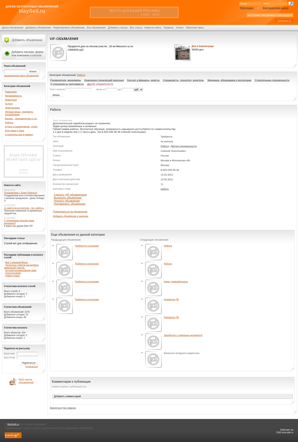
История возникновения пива (20, 270)
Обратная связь (195, 27)
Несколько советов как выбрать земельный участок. (21, 266)
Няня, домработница (176, 281)
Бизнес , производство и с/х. (21, 118)
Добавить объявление (38, 27)
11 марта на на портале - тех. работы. (24, 208)
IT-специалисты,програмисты (67, 84)
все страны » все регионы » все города (270, 15)
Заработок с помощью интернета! (183, 335)
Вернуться (56, 407)
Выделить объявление (68, 197)
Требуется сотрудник (87, 245)
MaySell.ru (32, 11)
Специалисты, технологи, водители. (183, 80)
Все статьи (136, 27)
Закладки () (284, 20)
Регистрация (246, 8)
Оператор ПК (171, 299)
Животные (11, 99)
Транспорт (11, 91)
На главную (69, 407)
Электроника (12, 107)
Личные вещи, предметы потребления (19, 113)
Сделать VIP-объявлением (70, 194)
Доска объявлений (12, 27)
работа (165, 189)
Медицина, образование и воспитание (229, 80)
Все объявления (96, 27)
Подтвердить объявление (69, 203)
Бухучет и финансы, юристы (143, 80)
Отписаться (31, 366)
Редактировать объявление (69, 27)
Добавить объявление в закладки (70, 216)
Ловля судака (12, 275)
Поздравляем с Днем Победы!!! (20, 193)
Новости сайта (152, 27)
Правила (168, 27)
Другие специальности (100, 84)
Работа (81, 75)
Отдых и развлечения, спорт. (21, 126)
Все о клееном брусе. (16, 262)
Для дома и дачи (14, 130)
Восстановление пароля (275, 8)
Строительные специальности (272, 80)
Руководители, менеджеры (65, 80)
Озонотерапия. (13, 273)
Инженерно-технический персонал (104, 80)
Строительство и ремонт (19, 134)
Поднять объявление (67, 200)
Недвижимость (13, 95)
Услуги (179, 27)
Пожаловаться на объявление (70, 211)
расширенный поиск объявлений (21, 75)
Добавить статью (118, 27)
